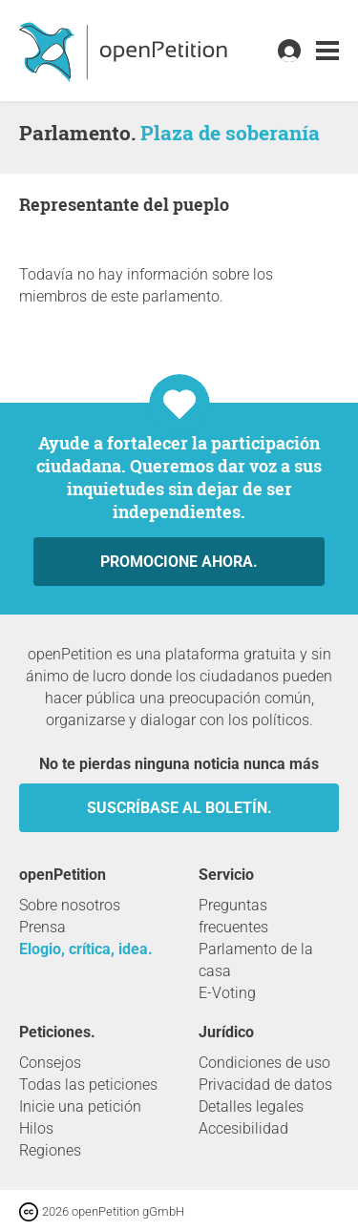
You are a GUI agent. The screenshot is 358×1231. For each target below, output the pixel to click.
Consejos (50, 1063)
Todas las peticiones (88, 1084)
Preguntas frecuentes (233, 916)
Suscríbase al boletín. (179, 808)
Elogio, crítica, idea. (86, 949)
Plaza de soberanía (230, 132)
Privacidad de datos (265, 1084)
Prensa (42, 927)
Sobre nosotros (69, 905)
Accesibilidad (243, 1128)
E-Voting (227, 993)
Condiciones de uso (264, 1063)
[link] (327, 51)
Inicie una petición (80, 1106)
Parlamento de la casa (256, 960)
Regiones (50, 1150)
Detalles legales (251, 1106)
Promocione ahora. (179, 562)
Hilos (36, 1128)
